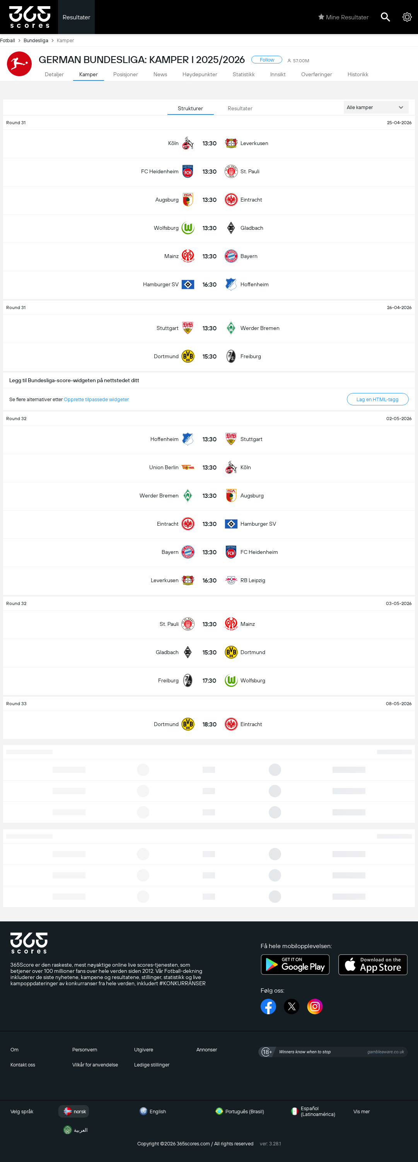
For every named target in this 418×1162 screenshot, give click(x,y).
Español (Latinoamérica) (311, 1111)
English (151, 1111)
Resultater (76, 17)
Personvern (84, 1050)
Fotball (12, 40)
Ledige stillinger (151, 1065)
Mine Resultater (343, 17)
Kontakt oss (22, 1065)
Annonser (206, 1050)
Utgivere (143, 1050)
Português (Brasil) (238, 1111)
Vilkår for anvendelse (95, 1065)
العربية (74, 1130)
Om (14, 1050)
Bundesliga (40, 40)
